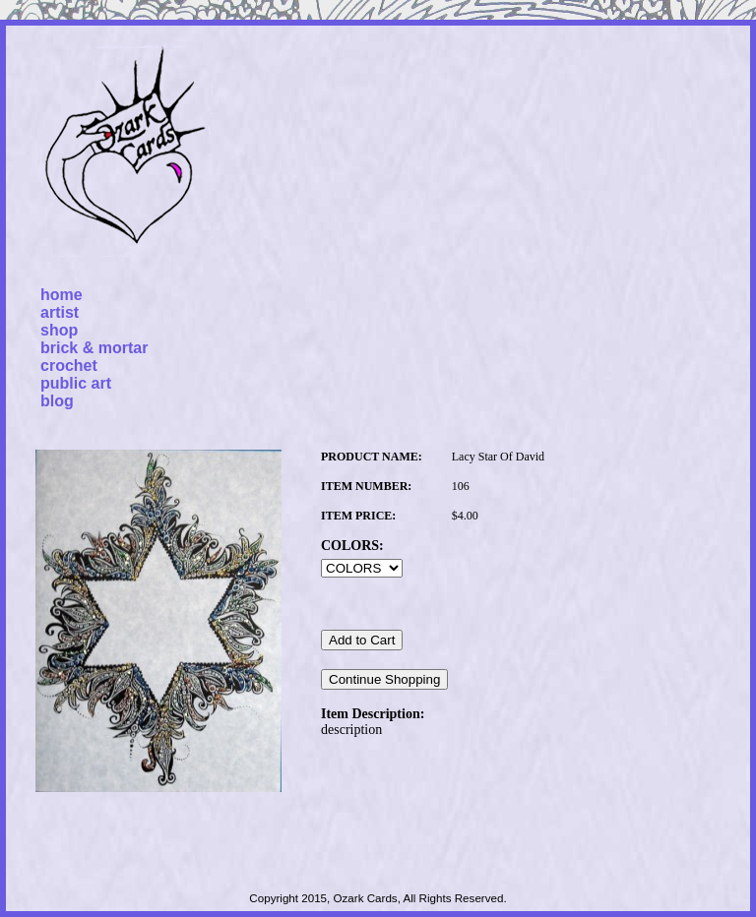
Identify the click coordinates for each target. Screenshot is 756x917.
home (61, 294)
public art (75, 383)
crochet (68, 365)
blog (57, 401)
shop (59, 330)
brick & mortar (94, 347)
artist (59, 312)
